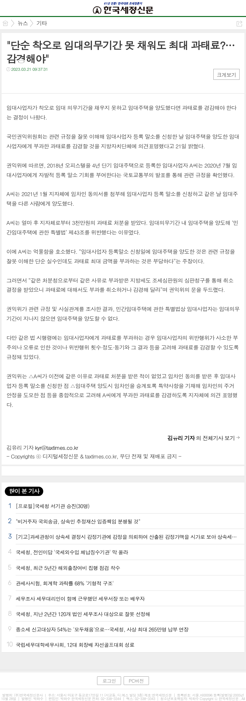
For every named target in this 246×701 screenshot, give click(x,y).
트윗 (24, 82)
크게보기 (226, 74)
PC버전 (136, 680)
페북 (12, 82)
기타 (42, 23)
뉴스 (23, 23)
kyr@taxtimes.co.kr (56, 447)
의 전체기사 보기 (201, 438)
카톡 (37, 82)
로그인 (109, 680)
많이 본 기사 (24, 491)
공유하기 (239, 23)
